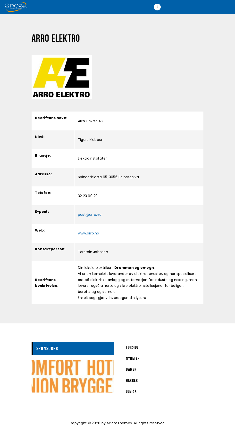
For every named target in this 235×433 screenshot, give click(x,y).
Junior (131, 391)
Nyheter (133, 358)
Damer (131, 369)
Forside (132, 347)
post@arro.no (89, 214)
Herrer (132, 380)
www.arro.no (88, 233)
